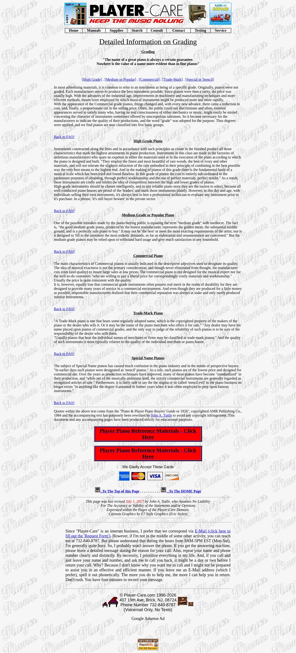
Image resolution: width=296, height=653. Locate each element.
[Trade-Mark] (172, 79)
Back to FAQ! (64, 137)
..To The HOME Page (183, 491)
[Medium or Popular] (120, 79)
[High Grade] (92, 79)
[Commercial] (149, 79)
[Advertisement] (148, 631)
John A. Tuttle (161, 415)
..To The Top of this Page (119, 491)
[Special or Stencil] (199, 79)
